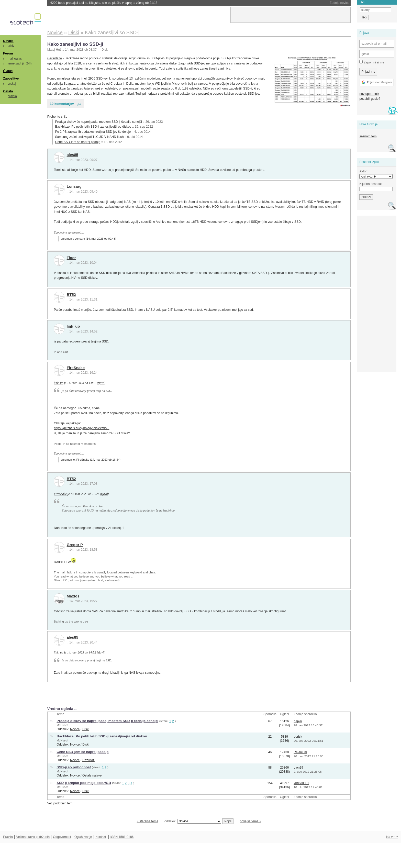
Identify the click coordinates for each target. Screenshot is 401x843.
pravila (12, 96)
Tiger (71, 258)
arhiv (11, 46)
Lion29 (298, 767)
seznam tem (367, 136)
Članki (8, 71)
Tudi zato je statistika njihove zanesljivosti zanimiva (194, 68)
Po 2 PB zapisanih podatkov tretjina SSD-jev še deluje (93, 132)
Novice (8, 41)
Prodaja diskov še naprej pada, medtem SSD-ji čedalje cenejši (98, 122)
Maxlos (73, 596)
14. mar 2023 (74, 49)
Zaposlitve (11, 78)
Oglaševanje (83, 837)
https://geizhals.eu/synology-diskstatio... (81, 428)
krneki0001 (301, 783)
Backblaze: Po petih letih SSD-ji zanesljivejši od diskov (93, 126)
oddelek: (192, 821)
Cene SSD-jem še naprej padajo (78, 142)
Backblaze (54, 58)
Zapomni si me (371, 62)
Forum (8, 53)
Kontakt (100, 837)
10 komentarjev (62, 104)
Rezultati (88, 760)
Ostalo (8, 91)
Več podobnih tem (60, 803)
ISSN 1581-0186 (121, 837)
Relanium (300, 752)
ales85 (72, 155)
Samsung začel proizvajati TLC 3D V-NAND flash (89, 137)
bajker (298, 721)
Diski (105, 49)
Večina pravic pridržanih (33, 837)
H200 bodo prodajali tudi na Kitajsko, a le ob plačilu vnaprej (104, 3)
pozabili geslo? (369, 99)
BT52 (71, 295)
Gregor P (75, 545)
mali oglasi (15, 58)
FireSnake (76, 368)
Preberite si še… (59, 116)
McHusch (62, 725)
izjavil (101, 383)
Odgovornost (62, 837)
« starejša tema (147, 821)
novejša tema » (250, 821)
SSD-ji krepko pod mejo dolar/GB (84, 783)
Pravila (8, 837)
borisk (298, 736)
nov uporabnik (369, 94)
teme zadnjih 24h (20, 63)
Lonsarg (74, 186)
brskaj (12, 83)
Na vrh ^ (392, 837)
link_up (73, 326)
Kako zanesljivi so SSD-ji (75, 44)
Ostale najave (92, 775)
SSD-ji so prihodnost (74, 767)
